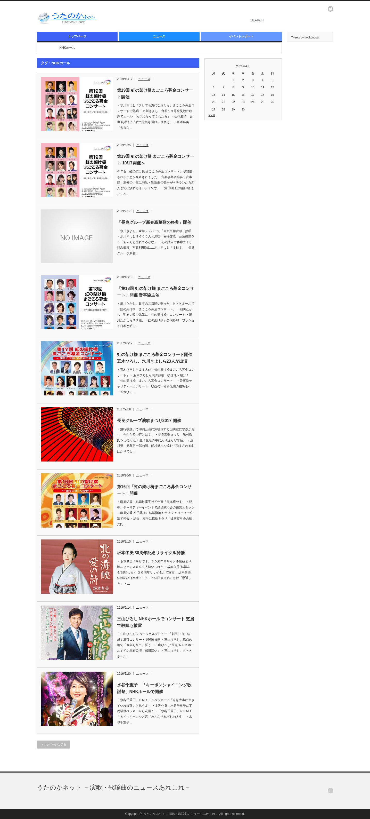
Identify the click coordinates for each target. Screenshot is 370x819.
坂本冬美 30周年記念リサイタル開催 (151, 553)
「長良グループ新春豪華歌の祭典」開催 (154, 222)
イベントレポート (241, 36)
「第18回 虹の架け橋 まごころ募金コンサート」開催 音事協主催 (155, 291)
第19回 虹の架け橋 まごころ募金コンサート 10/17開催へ (155, 159)
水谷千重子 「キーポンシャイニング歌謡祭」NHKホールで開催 (154, 688)
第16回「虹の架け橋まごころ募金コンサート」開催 (154, 490)
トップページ (77, 36)
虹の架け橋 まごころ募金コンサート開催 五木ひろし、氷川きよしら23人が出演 (154, 357)
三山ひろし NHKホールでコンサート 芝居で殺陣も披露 (155, 622)
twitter (330, 9)
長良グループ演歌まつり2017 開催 (149, 420)
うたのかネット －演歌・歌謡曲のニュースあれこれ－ (114, 787)
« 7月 (212, 115)
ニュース (159, 36)
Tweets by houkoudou (305, 37)
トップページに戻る (53, 744)
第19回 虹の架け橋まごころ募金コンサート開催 (155, 93)
